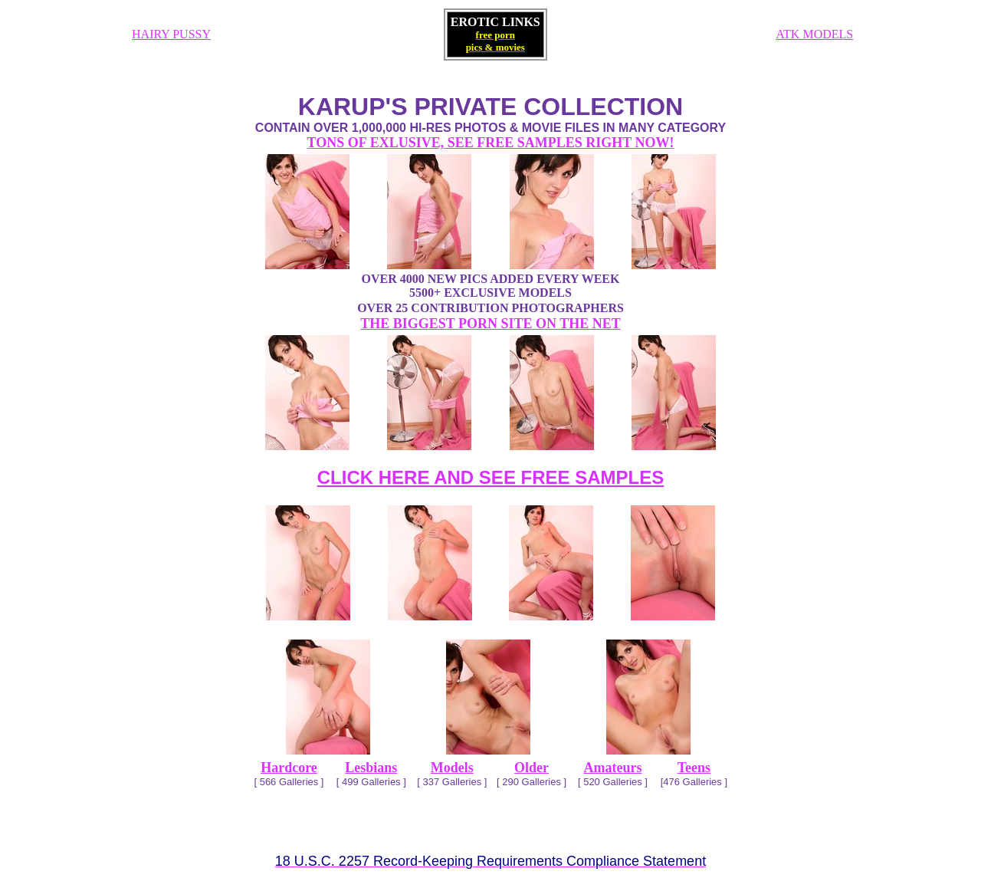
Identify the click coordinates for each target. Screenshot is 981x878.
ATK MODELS (814, 34)
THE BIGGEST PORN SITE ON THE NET (490, 323)
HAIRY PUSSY (171, 34)
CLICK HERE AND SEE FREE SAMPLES (490, 477)
